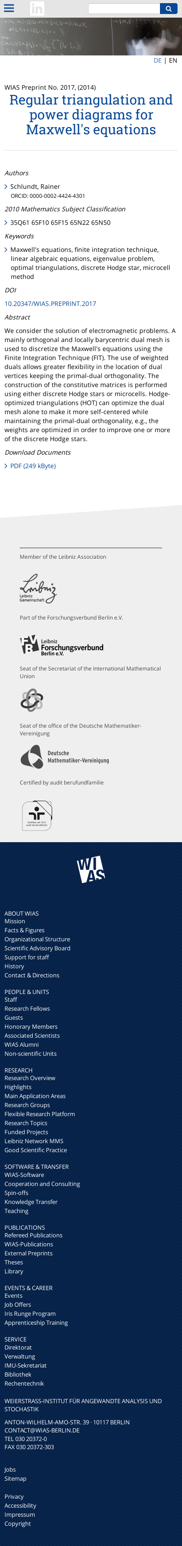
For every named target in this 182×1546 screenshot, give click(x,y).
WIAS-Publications (28, 1244)
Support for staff (26, 957)
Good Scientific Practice (35, 1150)
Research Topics (25, 1123)
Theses (13, 1262)
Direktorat (18, 1347)
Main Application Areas (35, 1096)
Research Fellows (27, 1008)
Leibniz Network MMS (33, 1141)
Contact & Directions (31, 975)
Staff (10, 999)
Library (13, 1271)
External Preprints (28, 1253)
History (14, 966)
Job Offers (17, 1304)
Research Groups (27, 1105)
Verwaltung (19, 1356)
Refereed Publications (33, 1235)
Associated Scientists (32, 1035)
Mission (14, 921)
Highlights (17, 1087)
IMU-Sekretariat (25, 1365)
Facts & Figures (24, 930)
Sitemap (15, 1478)
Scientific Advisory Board (37, 948)
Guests (13, 1017)
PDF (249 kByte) (33, 465)
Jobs (10, 1469)
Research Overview (29, 1078)
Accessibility (20, 1505)
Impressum (19, 1514)
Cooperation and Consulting (42, 1184)
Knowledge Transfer (31, 1202)
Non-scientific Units (30, 1053)
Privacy (14, 1496)
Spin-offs (16, 1193)
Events (13, 1295)
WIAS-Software (24, 1175)
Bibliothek (17, 1374)
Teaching (16, 1211)
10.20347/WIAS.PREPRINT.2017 (50, 303)
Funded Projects (26, 1132)
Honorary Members (31, 1026)
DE (158, 60)
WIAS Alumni (21, 1044)
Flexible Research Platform (39, 1114)
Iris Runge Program (30, 1313)
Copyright (17, 1523)
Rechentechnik (24, 1383)
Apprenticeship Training (36, 1322)
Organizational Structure (37, 939)
